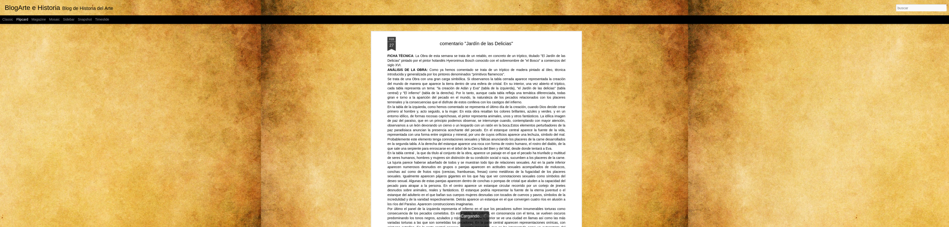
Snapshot (85, 19)
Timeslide (102, 19)
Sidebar (68, 19)
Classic (7, 19)
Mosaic (54, 19)
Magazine (39, 19)
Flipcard (22, 19)
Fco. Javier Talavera (502, 54)
